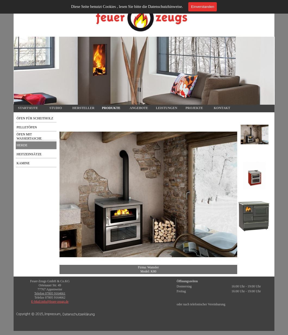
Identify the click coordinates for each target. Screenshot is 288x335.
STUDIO (55, 108)
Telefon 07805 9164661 (49, 293)
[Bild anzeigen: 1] (254, 134)
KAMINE (23, 163)
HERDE (22, 145)
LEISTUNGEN (166, 108)
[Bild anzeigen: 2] (254, 175)
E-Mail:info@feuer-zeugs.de (50, 301)
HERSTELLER (83, 108)
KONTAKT (222, 108)
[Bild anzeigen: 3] (254, 216)
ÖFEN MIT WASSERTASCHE (29, 136)
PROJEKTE (194, 108)
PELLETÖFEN (27, 127)
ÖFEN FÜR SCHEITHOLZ (35, 118)
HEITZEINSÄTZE (29, 154)
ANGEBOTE (139, 108)
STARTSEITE (28, 108)
